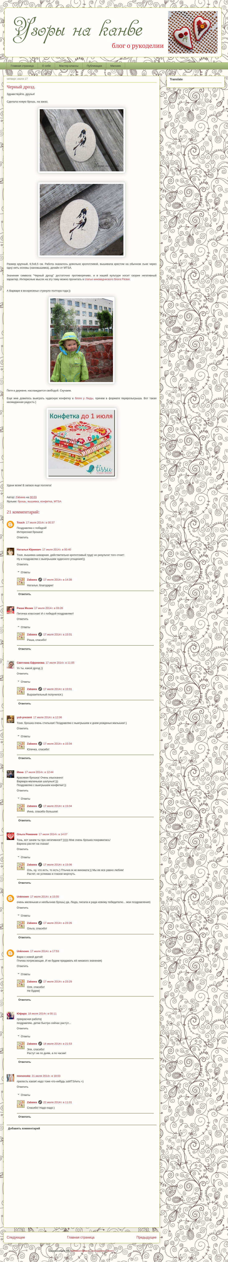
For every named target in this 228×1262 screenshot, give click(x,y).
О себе (46, 65)
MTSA (57, 501)
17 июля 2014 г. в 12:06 (47, 717)
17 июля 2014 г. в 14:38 (57, 579)
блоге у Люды (84, 398)
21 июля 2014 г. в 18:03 (46, 1075)
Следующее (16, 1237)
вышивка (33, 501)
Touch (21, 522)
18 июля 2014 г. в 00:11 (42, 1013)
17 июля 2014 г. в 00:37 (40, 522)
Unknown (23, 896)
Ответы (25, 572)
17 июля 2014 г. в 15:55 (44, 896)
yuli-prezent (24, 717)
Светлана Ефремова (30, 662)
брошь (22, 501)
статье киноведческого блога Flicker (107, 279)
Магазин (115, 65)
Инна (20, 772)
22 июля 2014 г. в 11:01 (57, 1102)
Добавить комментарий (24, 1128)
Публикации (94, 65)
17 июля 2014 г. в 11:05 (60, 662)
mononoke (24, 1075)
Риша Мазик (25, 608)
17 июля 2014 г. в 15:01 (57, 634)
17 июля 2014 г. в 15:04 (57, 743)
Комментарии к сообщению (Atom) (92, 1250)
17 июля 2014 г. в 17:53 (44, 951)
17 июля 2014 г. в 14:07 (53, 834)
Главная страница (22, 65)
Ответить (22, 537)
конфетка (46, 501)
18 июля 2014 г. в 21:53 (57, 1043)
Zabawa (32, 579)
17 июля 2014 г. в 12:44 (39, 772)
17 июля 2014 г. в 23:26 (57, 923)
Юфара (22, 1013)
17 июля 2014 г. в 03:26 (48, 608)
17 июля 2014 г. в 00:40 (56, 549)
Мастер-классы (68, 65)
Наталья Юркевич (29, 549)
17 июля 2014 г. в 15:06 (57, 864)
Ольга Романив (27, 834)
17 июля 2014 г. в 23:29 (57, 981)
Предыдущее (146, 1237)
